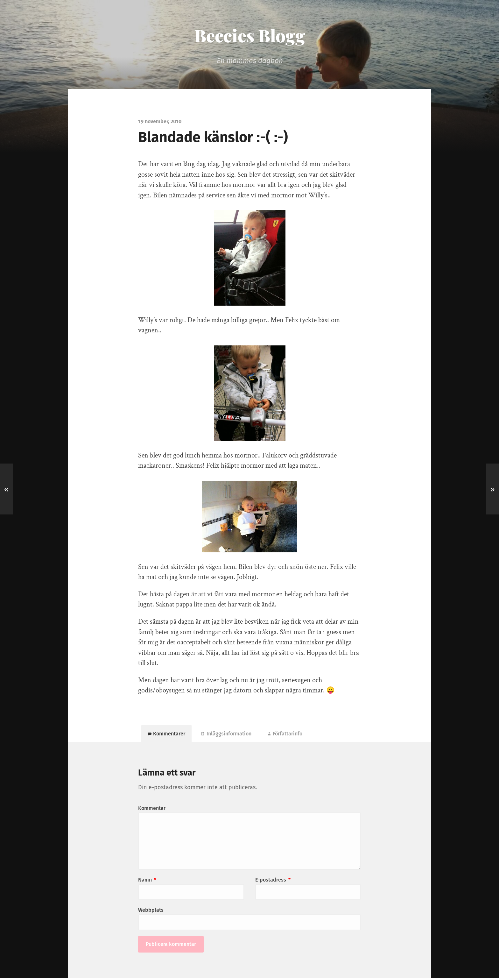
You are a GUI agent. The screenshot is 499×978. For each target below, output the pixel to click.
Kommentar (151, 808)
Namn (147, 880)
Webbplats (151, 910)
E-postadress (273, 880)
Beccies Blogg (249, 35)
